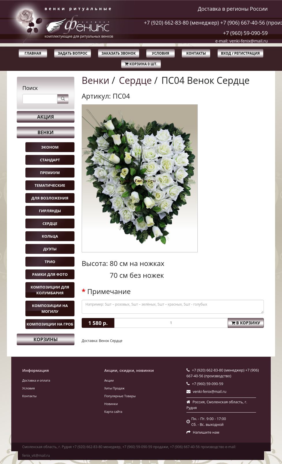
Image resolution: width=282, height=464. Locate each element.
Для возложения (49, 198)
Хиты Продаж (114, 388)
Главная (33, 53)
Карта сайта (113, 411)
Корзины (45, 339)
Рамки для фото (50, 274)
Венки (46, 132)
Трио (50, 261)
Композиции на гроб (50, 324)
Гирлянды (50, 210)
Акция (45, 117)
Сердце (49, 223)
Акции (109, 380)
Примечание (108, 291)
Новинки (111, 404)
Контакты (196, 53)
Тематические (50, 185)
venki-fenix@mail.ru (209, 391)
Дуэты (50, 249)
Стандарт (50, 159)
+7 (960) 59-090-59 (245, 32)
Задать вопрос (72, 53)
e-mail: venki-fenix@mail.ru (241, 41)
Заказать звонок (119, 53)
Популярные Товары (120, 396)
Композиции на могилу (50, 308)
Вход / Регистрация (240, 53)
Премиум (50, 172)
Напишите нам (206, 432)
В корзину (245, 323)
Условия (160, 53)
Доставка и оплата (36, 380)
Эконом (50, 147)
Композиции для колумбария (50, 289)
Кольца (50, 236)
